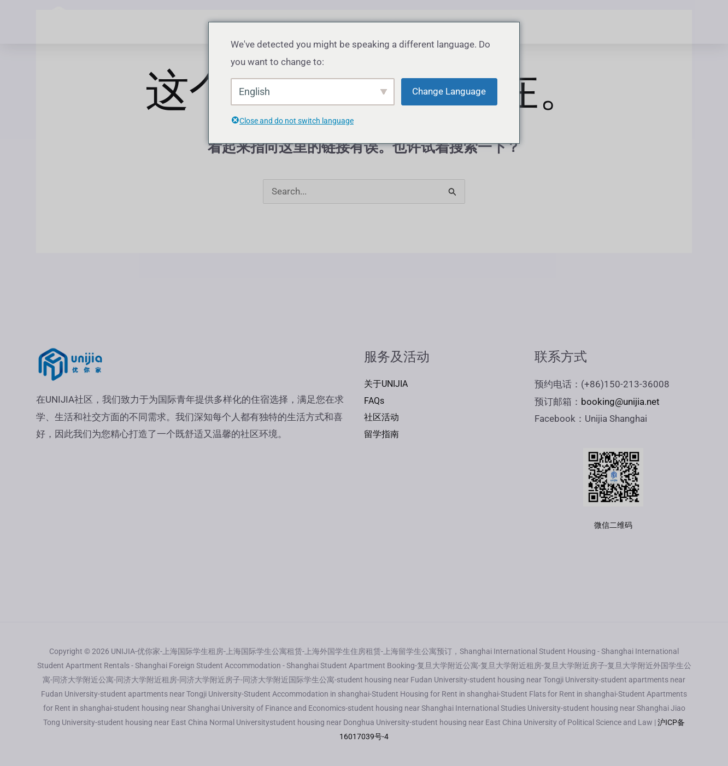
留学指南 (382, 436)
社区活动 (382, 419)
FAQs (552, 21)
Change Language (449, 91)
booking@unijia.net (620, 402)
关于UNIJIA (388, 384)
